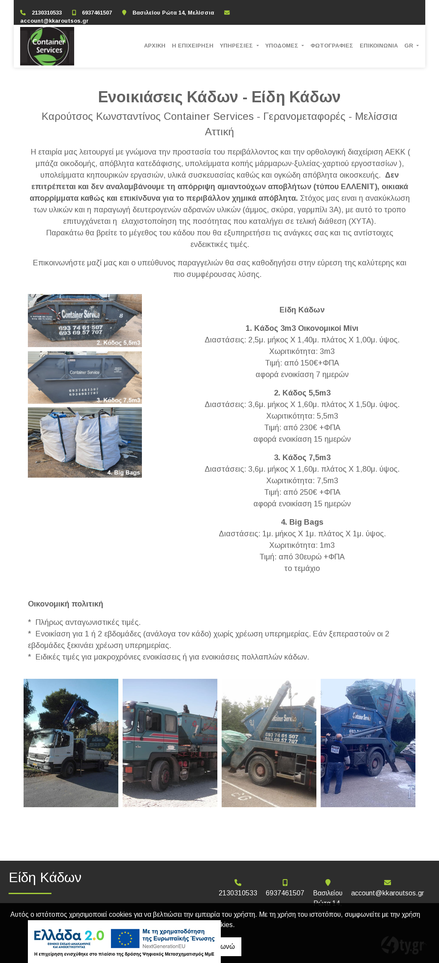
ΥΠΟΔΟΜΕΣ (282, 45)
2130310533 (47, 12)
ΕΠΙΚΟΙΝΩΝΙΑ (379, 45)
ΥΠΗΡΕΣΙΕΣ (237, 45)
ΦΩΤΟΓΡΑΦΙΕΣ (331, 45)
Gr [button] (409, 45)
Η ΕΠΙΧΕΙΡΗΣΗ (192, 45)
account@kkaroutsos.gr (54, 21)
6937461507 (97, 12)
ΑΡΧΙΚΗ (154, 45)
